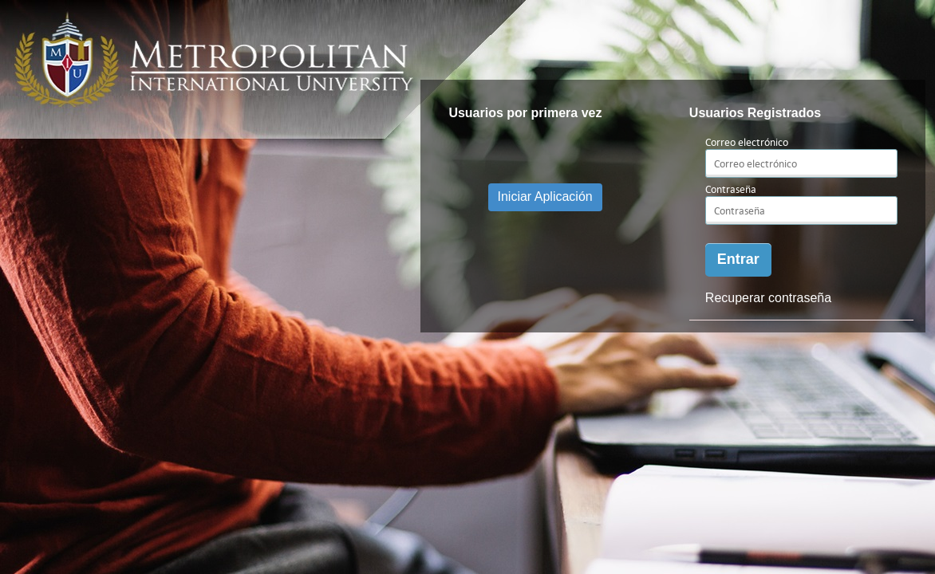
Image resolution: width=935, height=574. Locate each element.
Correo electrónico (746, 142)
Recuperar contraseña (768, 298)
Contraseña (730, 189)
